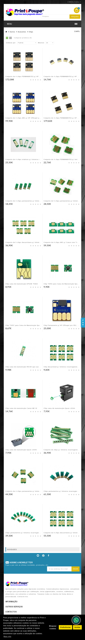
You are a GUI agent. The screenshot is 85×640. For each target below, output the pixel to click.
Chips (31, 32)
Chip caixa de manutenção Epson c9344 (59, 408)
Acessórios (22, 32)
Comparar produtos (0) (23, 38)
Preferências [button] (65, 627)
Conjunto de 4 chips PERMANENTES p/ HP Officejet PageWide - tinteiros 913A (36, 76)
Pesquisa (74, 17)
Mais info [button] (7, 636)
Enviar (75, 569)
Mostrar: (41, 43)
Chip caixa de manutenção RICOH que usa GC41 (24, 367)
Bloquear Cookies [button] (52, 627)
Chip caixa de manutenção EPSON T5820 (21, 284)
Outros (12, 32)
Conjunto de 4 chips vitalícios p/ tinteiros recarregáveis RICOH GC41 (32, 159)
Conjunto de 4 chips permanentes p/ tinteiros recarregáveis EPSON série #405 (36, 491)
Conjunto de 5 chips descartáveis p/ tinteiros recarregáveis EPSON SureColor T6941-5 (39, 242)
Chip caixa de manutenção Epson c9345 (21, 450)
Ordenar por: (11, 43)
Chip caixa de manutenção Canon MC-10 (21, 408)
